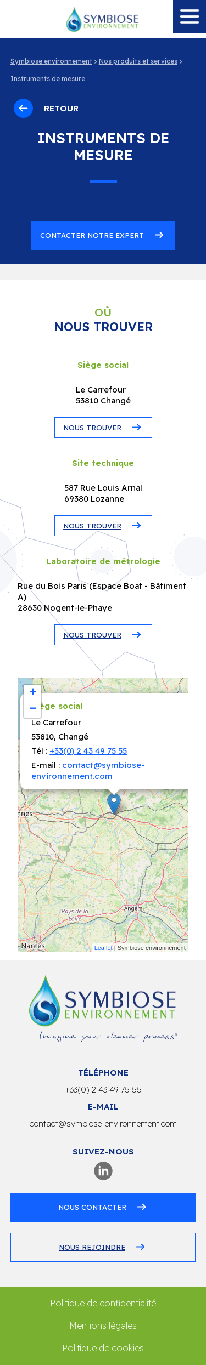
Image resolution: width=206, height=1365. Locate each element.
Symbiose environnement (51, 61)
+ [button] (32, 693)
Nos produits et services (138, 61)
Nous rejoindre (92, 1247)
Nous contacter (92, 1207)
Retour (46, 108)
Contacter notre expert (92, 235)
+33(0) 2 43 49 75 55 (88, 751)
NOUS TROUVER (92, 427)
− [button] (32, 709)
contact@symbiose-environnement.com (87, 770)
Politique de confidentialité (103, 1303)
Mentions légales (103, 1325)
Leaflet (103, 948)
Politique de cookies (103, 1348)
